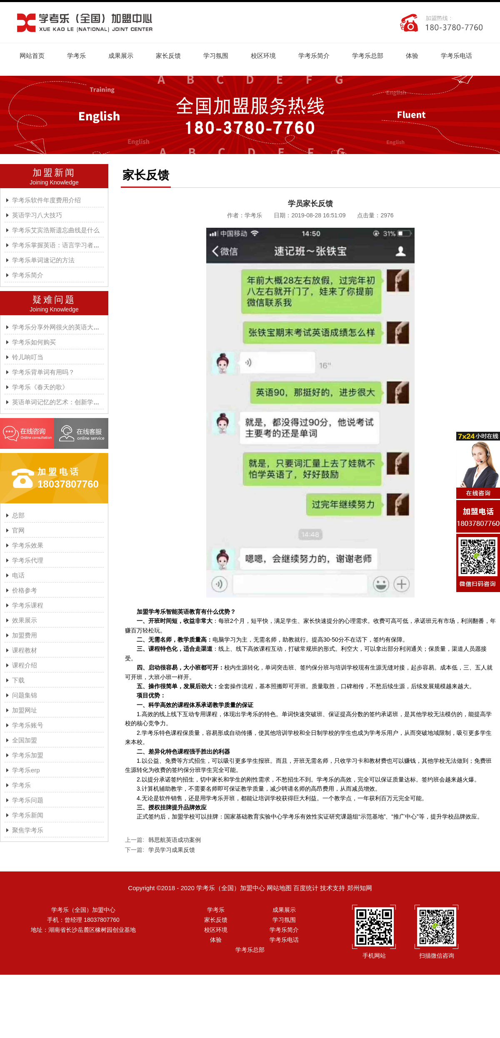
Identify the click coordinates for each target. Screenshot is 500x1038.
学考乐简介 (314, 55)
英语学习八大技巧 (37, 215)
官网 (18, 530)
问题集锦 (24, 695)
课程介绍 (24, 665)
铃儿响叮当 (27, 357)
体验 (412, 55)
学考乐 (76, 55)
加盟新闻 (54, 172)
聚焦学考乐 (27, 830)
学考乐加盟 (27, 755)
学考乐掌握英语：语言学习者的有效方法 (68, 245)
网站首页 (32, 55)
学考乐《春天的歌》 (40, 387)
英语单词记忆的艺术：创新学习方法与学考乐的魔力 (84, 402)
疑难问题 (54, 299)
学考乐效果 (27, 545)
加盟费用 (24, 635)
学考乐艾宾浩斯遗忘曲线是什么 (56, 230)
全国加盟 (24, 740)
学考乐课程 (27, 605)
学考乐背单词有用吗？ (43, 372)
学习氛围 (215, 55)
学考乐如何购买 (34, 342)
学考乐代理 (27, 560)
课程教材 (24, 650)
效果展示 (24, 620)
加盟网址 (24, 710)
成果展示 (120, 55)
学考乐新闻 (27, 815)
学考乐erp (26, 770)
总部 (18, 515)
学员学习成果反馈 (171, 849)
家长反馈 (168, 55)
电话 (18, 575)
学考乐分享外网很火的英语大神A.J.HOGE (70, 327)
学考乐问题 (27, 800)
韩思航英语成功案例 (174, 839)
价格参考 (24, 590)
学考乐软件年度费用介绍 (46, 200)
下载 (18, 680)
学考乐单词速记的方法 (43, 260)
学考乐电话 (456, 55)
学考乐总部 (367, 55)
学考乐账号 (27, 725)
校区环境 (263, 55)
